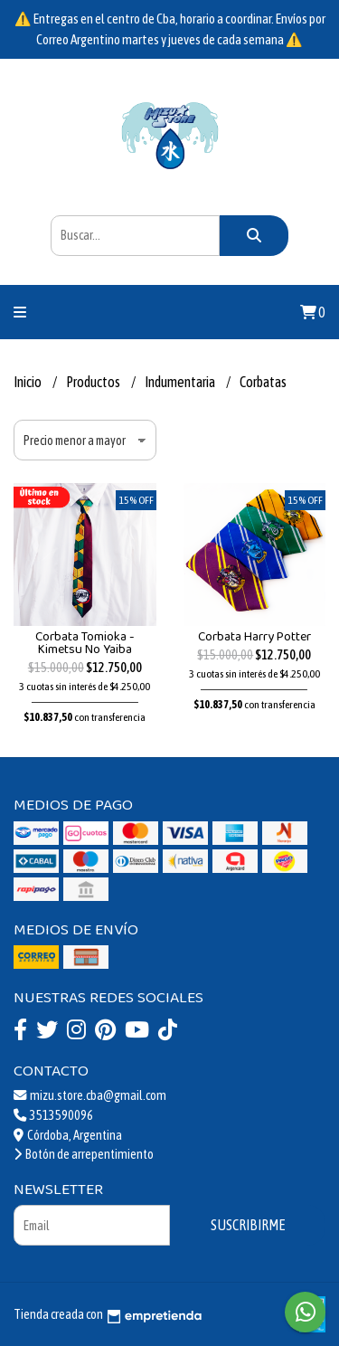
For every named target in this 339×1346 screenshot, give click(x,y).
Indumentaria (181, 382)
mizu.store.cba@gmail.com (90, 1095)
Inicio (28, 382)
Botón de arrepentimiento (84, 1154)
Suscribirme (248, 1225)
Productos (94, 382)
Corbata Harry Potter (254, 637)
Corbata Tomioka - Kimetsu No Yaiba (85, 643)
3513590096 (53, 1115)
